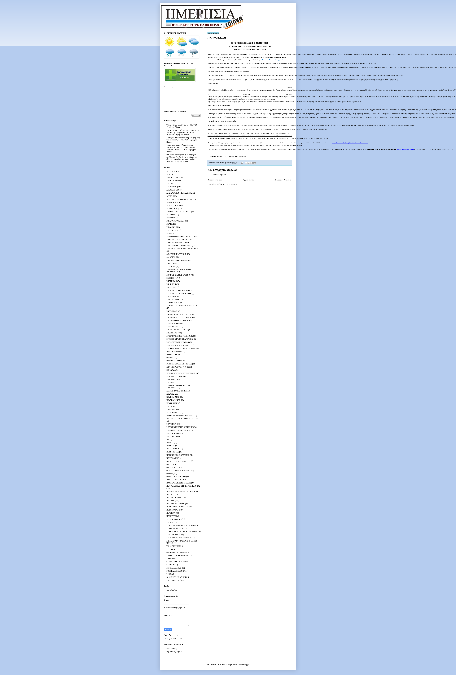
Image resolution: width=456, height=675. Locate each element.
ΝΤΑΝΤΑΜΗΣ (172, 458)
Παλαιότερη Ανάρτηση (283, 180)
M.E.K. (169, 574)
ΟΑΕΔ (168, 464)
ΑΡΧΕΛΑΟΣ (171, 202)
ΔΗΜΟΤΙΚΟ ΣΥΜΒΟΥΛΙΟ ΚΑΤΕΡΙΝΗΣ (182, 249)
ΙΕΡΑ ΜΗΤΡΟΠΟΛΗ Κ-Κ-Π (177, 367)
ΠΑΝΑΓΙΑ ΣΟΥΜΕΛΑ (175, 480)
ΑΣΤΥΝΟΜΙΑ (171, 208)
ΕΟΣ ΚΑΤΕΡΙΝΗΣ (173, 327)
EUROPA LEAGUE (173, 568)
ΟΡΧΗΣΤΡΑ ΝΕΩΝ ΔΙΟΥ (176, 477)
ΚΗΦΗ (169, 382)
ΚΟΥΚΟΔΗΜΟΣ (172, 397)
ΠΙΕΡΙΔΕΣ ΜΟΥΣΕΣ (174, 497)
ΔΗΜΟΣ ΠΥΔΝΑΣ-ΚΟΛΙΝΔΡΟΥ (179, 246)
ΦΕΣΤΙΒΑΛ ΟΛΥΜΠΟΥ (175, 552)
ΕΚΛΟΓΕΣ (170, 287)
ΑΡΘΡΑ (169, 196)
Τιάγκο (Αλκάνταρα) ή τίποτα (177, 125)
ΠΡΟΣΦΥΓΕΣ (171, 516)
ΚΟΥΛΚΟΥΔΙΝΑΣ (173, 400)
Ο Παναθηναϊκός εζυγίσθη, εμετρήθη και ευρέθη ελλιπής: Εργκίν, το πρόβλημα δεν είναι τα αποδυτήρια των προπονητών (181, 157)
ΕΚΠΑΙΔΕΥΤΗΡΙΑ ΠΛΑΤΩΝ (177, 290)
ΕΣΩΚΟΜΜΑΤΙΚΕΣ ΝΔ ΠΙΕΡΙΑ (178, 345)
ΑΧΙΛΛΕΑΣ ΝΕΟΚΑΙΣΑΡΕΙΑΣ (178, 212)
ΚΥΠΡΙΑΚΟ (171, 409)
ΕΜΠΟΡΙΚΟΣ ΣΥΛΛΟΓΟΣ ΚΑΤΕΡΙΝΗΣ (181, 306)
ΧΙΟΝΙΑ (169, 559)
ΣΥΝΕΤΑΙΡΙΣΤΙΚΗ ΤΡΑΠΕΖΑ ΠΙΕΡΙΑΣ (181, 531)
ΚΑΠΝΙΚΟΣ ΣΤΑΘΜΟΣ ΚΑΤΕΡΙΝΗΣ (180, 373)
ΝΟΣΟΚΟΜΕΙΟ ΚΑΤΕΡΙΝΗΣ (177, 455)
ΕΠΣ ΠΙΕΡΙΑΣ (171, 333)
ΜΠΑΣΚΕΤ (170, 436)
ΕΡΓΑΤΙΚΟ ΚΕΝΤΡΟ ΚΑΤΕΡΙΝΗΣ (179, 336)
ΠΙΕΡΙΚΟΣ (170, 500)
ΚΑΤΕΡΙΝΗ (170, 379)
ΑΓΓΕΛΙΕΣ (170, 171)
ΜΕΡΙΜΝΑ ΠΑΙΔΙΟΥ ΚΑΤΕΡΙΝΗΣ (179, 416)
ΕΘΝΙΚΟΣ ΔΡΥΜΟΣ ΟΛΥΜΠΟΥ (179, 275)
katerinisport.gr (172, 648)
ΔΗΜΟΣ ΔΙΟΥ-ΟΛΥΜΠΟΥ (176, 239)
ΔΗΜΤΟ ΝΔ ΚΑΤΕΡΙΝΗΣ (176, 254)
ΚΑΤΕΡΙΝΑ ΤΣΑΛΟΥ (174, 376)
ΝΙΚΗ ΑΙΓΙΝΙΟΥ (172, 449)
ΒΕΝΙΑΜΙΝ (171, 218)
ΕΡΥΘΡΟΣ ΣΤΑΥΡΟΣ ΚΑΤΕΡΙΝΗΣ (179, 339)
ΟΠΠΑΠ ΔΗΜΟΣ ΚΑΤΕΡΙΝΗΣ (178, 471)
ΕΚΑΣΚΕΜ (170, 281)
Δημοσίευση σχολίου (218, 175)
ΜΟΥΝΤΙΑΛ (171, 424)
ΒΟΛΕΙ (169, 224)
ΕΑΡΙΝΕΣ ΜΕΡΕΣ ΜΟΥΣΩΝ (177, 260)
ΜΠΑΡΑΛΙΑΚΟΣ (173, 433)
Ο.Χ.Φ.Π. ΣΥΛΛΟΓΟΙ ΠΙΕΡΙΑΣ (178, 461)
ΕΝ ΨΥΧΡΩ (171, 311)
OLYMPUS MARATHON (176, 577)
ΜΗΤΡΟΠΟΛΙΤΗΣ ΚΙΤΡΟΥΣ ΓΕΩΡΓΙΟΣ (182, 419)
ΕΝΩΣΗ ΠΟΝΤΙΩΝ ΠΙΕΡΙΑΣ (177, 320)
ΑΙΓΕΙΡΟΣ (170, 184)
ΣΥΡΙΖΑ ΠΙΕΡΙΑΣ (173, 535)
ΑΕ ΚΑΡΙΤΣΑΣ (172, 178)
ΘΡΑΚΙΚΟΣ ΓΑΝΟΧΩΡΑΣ (176, 361)
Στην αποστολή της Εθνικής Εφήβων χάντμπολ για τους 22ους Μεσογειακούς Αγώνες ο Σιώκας (181, 147)
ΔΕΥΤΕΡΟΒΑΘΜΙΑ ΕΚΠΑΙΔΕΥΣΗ (180, 236)
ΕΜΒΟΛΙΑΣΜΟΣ (173, 303)
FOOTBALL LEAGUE (175, 571)
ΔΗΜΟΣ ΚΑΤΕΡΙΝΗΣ (174, 243)
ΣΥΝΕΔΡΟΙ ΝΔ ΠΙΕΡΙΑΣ (176, 528)
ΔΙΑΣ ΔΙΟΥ (170, 257)
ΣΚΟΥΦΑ (170, 522)
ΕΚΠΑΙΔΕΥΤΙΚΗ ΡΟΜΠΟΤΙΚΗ (179, 293)
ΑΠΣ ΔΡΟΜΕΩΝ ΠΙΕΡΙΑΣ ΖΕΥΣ (179, 193)
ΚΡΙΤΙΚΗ (170, 406)
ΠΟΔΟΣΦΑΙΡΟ (172, 510)
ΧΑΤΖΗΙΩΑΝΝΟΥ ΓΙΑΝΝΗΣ (177, 555)
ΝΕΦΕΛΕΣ (170, 446)
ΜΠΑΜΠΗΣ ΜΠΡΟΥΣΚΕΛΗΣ (178, 430)
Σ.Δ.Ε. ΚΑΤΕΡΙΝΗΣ (174, 519)
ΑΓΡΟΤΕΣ (170, 174)
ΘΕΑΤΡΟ (169, 358)
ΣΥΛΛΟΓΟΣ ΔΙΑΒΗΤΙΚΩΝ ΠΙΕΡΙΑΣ (180, 525)
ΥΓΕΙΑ (169, 549)
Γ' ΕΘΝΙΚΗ (170, 227)
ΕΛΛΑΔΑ (170, 297)
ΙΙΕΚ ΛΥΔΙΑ (171, 370)
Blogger (246, 665)
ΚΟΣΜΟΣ (170, 394)
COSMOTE (170, 565)
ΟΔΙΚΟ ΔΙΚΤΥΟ (172, 467)
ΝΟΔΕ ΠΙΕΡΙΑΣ (172, 452)
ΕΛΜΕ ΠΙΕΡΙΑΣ (172, 300)
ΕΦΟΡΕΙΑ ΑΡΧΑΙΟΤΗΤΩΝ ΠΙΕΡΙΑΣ (180, 348)
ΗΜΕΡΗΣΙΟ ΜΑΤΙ (173, 351)
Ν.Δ (167, 439)
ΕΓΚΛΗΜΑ (171, 266)
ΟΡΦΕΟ (169, 474)
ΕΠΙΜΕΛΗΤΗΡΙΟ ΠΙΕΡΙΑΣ (177, 330)
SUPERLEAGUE (172, 580)
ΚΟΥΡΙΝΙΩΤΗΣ (172, 403)
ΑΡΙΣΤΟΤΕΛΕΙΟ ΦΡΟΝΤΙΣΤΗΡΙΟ (179, 199)
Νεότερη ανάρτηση (215, 180)
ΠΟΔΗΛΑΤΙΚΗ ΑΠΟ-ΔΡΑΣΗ (177, 507)
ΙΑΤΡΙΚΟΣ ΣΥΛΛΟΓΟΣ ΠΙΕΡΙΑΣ (179, 364)
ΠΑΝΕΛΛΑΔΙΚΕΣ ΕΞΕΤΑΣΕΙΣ (178, 483)
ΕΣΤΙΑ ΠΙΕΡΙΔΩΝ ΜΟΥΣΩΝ (177, 342)
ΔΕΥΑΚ (169, 233)
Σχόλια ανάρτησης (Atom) (227, 184)
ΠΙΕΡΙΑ (169, 494)
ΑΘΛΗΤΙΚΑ (171, 181)
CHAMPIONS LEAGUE (175, 562)
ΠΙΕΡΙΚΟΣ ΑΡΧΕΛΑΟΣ (175, 504)
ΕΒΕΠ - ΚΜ (171, 263)
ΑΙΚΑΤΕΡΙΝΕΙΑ (172, 190)
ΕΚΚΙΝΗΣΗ (171, 284)
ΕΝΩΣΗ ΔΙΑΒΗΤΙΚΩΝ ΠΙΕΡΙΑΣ (179, 314)
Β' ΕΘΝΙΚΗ (170, 215)
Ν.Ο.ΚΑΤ (170, 443)
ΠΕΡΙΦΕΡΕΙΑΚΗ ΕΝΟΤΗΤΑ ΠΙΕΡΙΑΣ (181, 491)
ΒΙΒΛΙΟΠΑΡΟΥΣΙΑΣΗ (175, 221)
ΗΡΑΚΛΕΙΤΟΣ (172, 354)
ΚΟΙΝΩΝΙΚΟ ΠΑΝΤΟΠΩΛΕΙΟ (178, 391)
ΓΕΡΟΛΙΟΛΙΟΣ (172, 230)
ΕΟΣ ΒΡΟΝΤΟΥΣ (173, 324)
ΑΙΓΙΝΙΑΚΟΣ (171, 187)
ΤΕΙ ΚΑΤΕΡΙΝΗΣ (173, 546)
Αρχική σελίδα (248, 180)
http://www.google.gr (174, 651)
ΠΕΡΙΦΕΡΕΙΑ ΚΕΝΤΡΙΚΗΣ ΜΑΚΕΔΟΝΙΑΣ (183, 486)
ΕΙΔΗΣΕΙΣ (170, 278)
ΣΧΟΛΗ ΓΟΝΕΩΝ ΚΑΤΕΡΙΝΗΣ (178, 538)
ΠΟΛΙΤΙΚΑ (170, 513)
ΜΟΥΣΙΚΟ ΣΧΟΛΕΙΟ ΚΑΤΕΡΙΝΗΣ (180, 427)
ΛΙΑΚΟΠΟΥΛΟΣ (172, 412)
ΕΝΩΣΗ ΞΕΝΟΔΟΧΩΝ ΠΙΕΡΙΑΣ (179, 317)
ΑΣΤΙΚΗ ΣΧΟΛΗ (173, 205)
